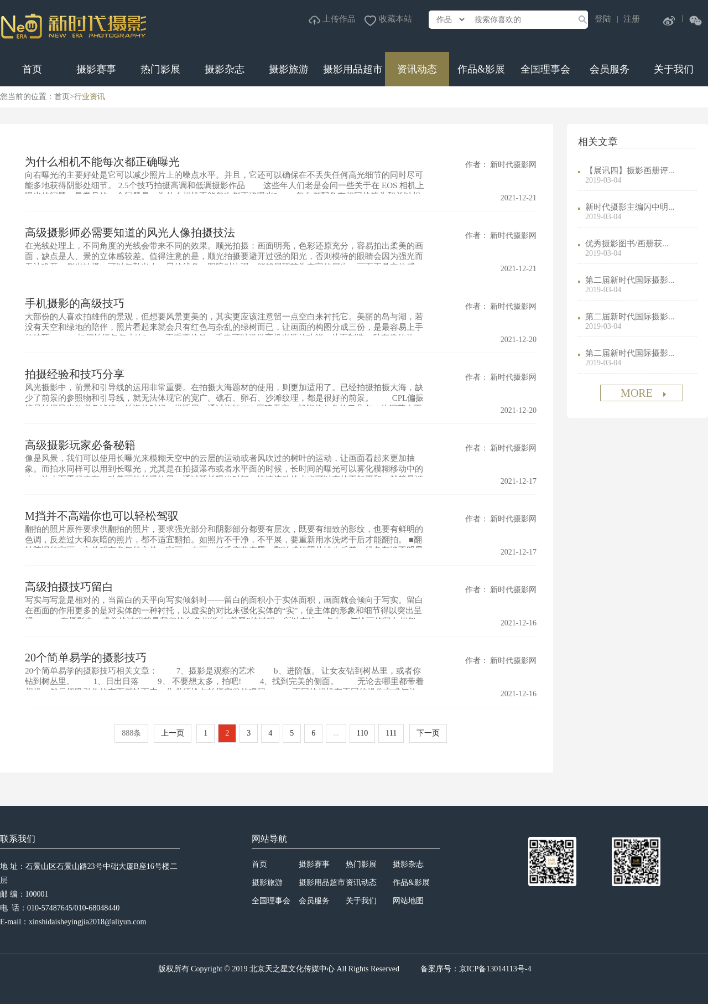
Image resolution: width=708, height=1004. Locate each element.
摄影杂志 (224, 69)
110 (362, 733)
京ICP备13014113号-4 (495, 969)
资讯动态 (417, 69)
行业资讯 (89, 96)
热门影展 (160, 69)
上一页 (172, 733)
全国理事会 (545, 69)
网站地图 (408, 901)
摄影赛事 (96, 69)
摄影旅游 (289, 69)
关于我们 (674, 69)
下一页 (428, 733)
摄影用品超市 (353, 69)
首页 (32, 69)
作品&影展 (481, 69)
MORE (644, 393)
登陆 (603, 18)
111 (391, 733)
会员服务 (609, 69)
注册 (631, 18)
